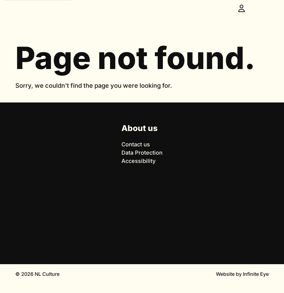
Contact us (135, 144)
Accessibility (138, 161)
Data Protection (142, 152)
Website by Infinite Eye (242, 274)
